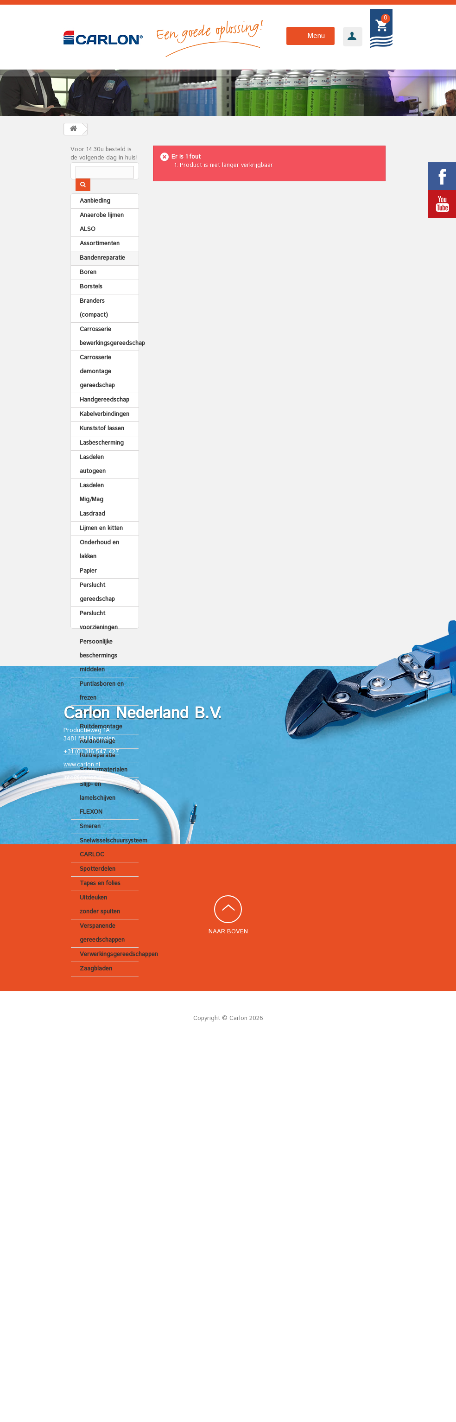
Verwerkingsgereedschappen (109, 972)
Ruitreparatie (97, 773)
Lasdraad (92, 532)
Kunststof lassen (102, 446)
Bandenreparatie (102, 276)
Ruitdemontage (101, 744)
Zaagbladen (96, 986)
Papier (88, 589)
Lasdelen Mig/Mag (92, 510)
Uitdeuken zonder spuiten (100, 923)
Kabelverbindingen (104, 432)
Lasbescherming (102, 461)
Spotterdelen (97, 887)
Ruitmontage (97, 759)
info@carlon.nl (83, 1148)
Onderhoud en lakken (99, 567)
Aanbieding (95, 219)
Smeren (90, 844)
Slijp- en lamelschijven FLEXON (97, 816)
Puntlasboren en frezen (102, 709)
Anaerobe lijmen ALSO (102, 240)
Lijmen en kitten (101, 546)
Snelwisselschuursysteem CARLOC (109, 865)
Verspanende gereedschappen (102, 951)
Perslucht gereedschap (97, 610)
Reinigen (91, 730)
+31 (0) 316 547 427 (91, 1122)
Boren (88, 290)
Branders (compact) (94, 326)
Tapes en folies (100, 901)
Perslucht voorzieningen (99, 638)
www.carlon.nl (81, 1135)
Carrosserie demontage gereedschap (97, 389)
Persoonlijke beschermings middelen (98, 674)
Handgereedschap (104, 418)
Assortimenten (100, 261)
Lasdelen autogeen (93, 482)
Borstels (91, 304)
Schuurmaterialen (103, 788)
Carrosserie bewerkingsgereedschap (109, 354)
